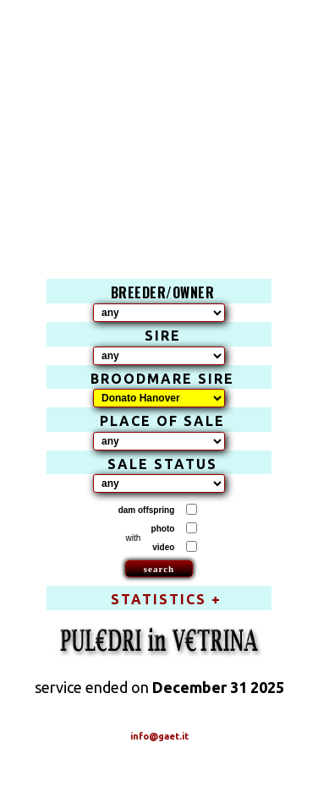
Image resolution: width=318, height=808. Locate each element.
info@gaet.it (159, 736)
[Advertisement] (159, 122)
